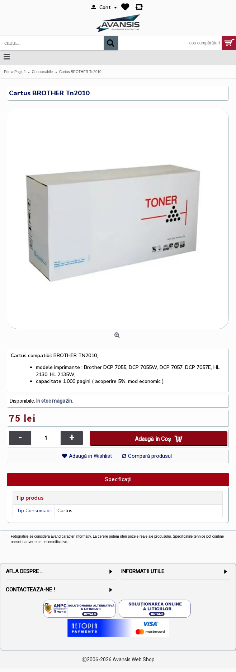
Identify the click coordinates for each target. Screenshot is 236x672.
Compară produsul (150, 456)
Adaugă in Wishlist (90, 456)
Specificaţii (118, 479)
